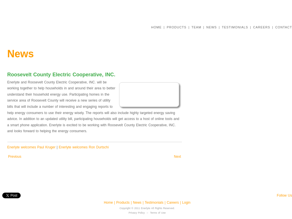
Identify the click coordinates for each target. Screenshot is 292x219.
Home (109, 203)
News (138, 203)
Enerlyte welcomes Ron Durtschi (84, 147)
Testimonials (154, 203)
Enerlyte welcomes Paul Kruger (31, 147)
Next (177, 157)
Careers (173, 203)
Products (123, 203)
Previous (15, 157)
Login (186, 203)
